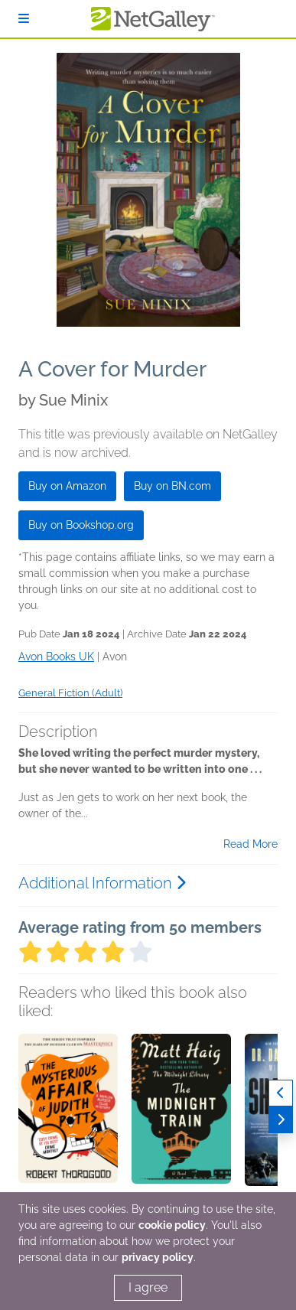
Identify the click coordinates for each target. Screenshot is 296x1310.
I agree (148, 1287)
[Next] (280, 1119)
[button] (68, 1114)
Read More (250, 844)
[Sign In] (23, 18)
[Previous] (280, 1093)
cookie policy (172, 1225)
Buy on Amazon (67, 486)
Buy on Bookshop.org (81, 525)
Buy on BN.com (172, 486)
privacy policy (158, 1257)
